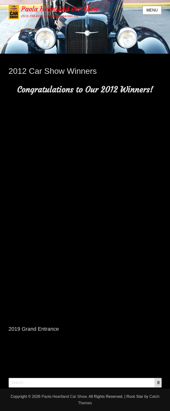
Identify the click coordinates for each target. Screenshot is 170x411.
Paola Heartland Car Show (60, 9)
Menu (152, 10)
